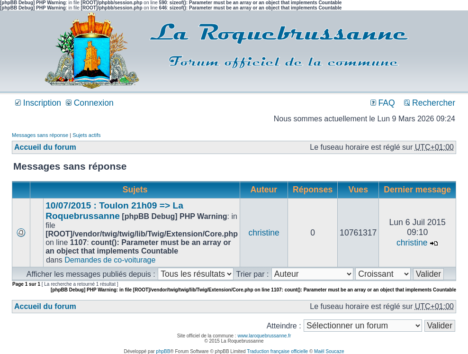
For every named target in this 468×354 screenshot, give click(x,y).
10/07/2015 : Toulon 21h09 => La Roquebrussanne (114, 210)
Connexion (90, 103)
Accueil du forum (45, 147)
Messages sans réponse (40, 135)
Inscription (38, 103)
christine (263, 232)
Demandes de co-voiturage (109, 260)
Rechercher (429, 103)
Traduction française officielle (277, 351)
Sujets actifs (86, 135)
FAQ (382, 103)
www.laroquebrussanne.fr (264, 335)
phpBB (163, 351)
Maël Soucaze (329, 351)
